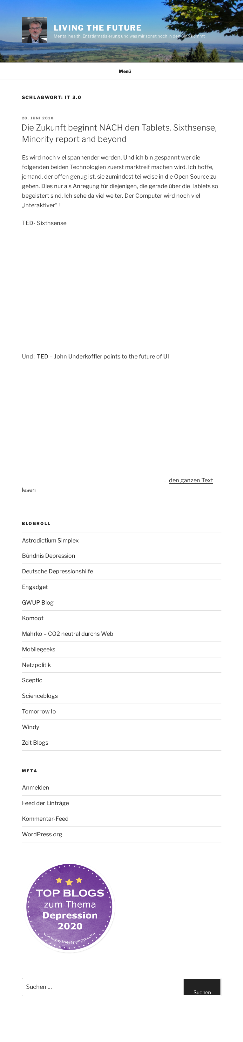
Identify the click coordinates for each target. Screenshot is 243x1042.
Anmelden (35, 787)
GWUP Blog (38, 602)
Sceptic (32, 680)
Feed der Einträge (45, 803)
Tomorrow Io (39, 711)
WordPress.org (42, 834)
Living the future (98, 27)
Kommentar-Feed (45, 818)
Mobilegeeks (38, 649)
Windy (30, 727)
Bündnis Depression (48, 555)
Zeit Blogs (35, 742)
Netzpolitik (36, 665)
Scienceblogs (40, 695)
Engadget (35, 587)
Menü (121, 71)
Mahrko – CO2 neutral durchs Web (67, 633)
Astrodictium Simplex (50, 540)
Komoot (33, 618)
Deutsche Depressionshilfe (57, 571)
